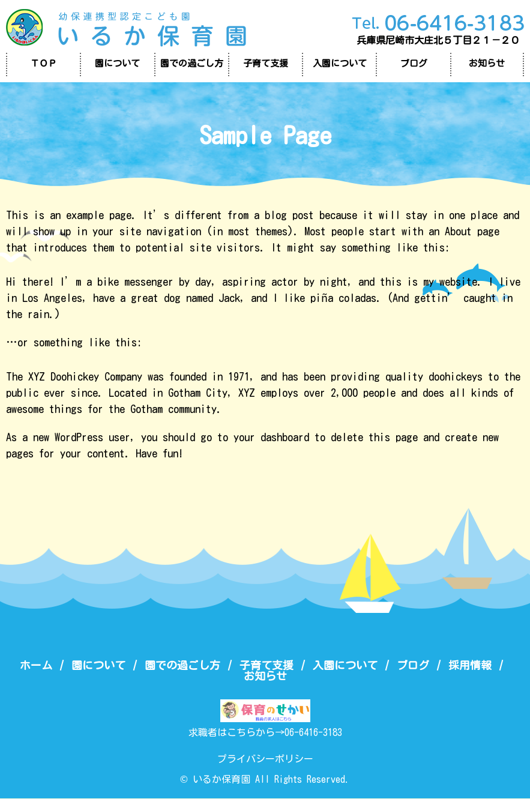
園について (117, 63)
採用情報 (470, 665)
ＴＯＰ (43, 63)
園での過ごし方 (191, 63)
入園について (340, 63)
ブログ (413, 63)
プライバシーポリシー (265, 759)
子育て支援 (265, 63)
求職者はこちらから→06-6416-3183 (265, 733)
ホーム (36, 665)
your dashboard (271, 437)
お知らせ (487, 63)
